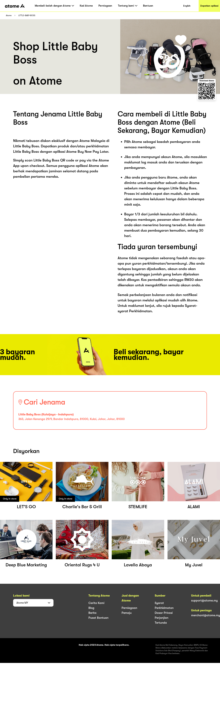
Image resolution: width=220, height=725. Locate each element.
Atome (8, 15)
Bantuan (148, 5)
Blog (91, 608)
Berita (92, 612)
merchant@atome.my (205, 615)
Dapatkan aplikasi (209, 5)
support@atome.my (204, 600)
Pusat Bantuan (98, 617)
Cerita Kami (96, 603)
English (186, 5)
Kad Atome (86, 5)
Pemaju (127, 612)
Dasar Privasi (164, 612)
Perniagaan (105, 5)
